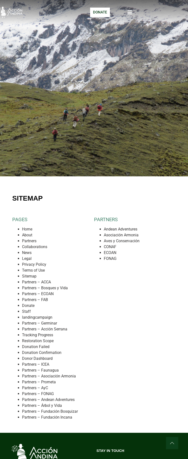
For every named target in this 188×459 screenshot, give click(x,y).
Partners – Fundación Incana (47, 417)
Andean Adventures (120, 229)
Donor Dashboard (37, 358)
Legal (27, 258)
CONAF (110, 246)
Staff (26, 311)
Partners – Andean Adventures (48, 399)
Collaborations (34, 246)
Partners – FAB (35, 299)
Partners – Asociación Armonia (49, 376)
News (27, 252)
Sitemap (29, 276)
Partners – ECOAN (38, 293)
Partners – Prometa (39, 382)
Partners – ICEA (35, 364)
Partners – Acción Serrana (44, 329)
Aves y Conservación (122, 241)
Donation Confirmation (41, 352)
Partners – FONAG (38, 393)
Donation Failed (35, 346)
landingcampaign (37, 317)
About (27, 235)
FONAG (110, 258)
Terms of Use (33, 270)
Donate (28, 305)
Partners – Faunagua (40, 370)
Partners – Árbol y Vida (42, 405)
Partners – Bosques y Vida (45, 288)
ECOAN (110, 252)
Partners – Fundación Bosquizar (50, 411)
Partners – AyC (35, 388)
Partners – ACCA (36, 282)
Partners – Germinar (39, 323)
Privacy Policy (34, 264)
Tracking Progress (37, 335)
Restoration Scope (38, 340)
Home (27, 229)
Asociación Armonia (121, 235)
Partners (29, 241)
